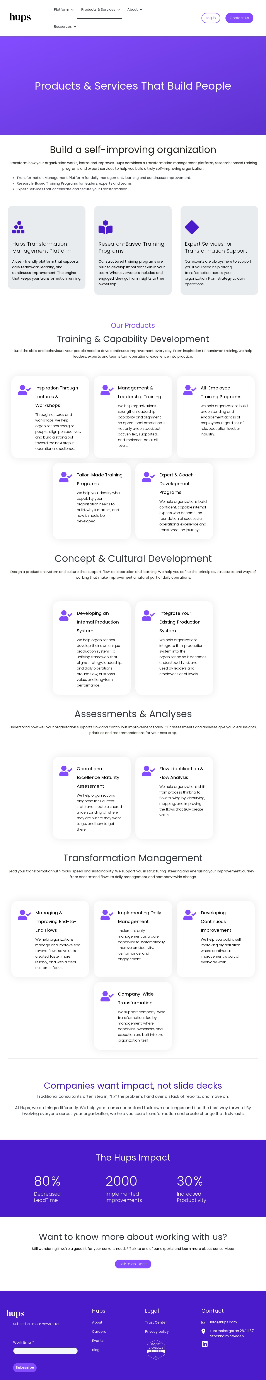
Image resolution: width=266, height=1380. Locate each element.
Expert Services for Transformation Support (216, 247)
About (132, 9)
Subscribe (25, 1367)
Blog (95, 1349)
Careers (99, 1331)
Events (98, 1340)
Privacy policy (157, 1331)
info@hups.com (223, 1322)
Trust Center (156, 1322)
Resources (63, 26)
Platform (61, 9)
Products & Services (98, 9)
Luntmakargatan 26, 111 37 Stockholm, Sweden (232, 1333)
